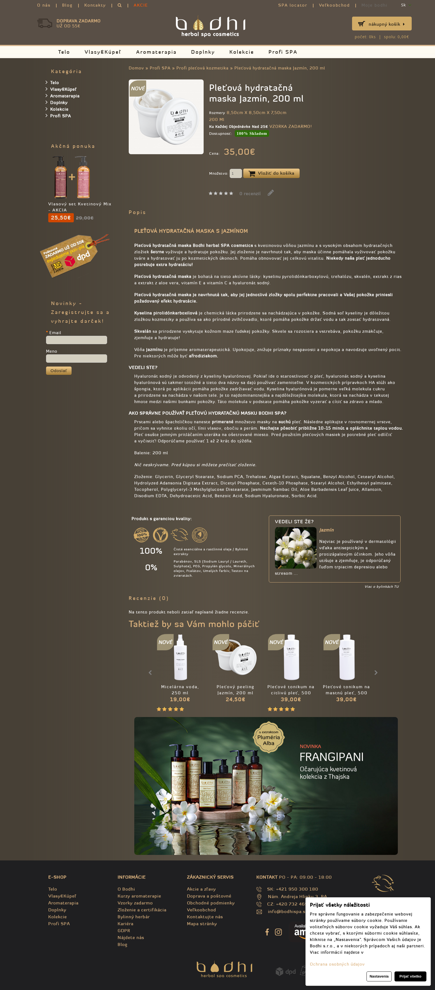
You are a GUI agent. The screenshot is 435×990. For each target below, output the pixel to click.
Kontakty (95, 5)
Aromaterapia (156, 52)
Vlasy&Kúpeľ (103, 52)
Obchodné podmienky (211, 903)
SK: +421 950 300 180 (292, 889)
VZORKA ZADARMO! (290, 126)
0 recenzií (250, 193)
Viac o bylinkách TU (382, 586)
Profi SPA (283, 52)
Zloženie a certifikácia (142, 909)
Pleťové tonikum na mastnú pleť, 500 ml (346, 693)
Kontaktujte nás (205, 916)
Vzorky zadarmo (135, 903)
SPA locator (292, 5)
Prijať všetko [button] (410, 976)
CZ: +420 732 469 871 (292, 904)
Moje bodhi (374, 5)
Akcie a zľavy (201, 889)
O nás (43, 5)
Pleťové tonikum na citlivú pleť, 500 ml (291, 693)
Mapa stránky (202, 923)
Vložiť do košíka (271, 173)
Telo (64, 52)
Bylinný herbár (134, 916)
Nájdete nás (131, 937)
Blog (67, 5)
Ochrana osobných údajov (337, 964)
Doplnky (203, 52)
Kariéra (125, 923)
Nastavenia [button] (379, 976)
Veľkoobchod (334, 5)
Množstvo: (225, 174)
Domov (136, 68)
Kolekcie (241, 52)
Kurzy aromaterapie (139, 896)
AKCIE (141, 5)
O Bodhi (126, 889)
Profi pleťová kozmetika (202, 68)
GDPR (124, 930)
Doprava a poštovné (209, 896)
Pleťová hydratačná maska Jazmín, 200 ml (279, 68)
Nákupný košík (387, 24)
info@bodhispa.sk (288, 911)
